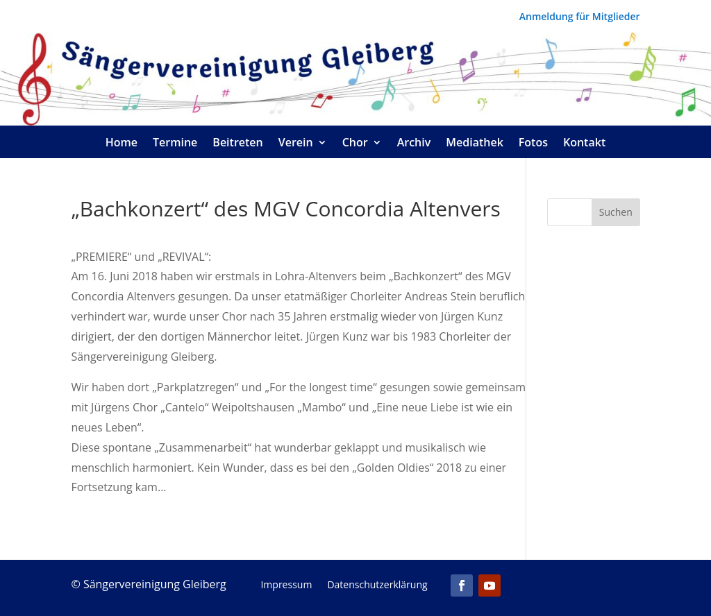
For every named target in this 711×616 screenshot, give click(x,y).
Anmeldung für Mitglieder (579, 17)
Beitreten (237, 143)
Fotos (533, 143)
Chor (355, 143)
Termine (175, 143)
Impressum (286, 585)
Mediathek (474, 143)
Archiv (414, 143)
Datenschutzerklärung (377, 585)
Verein (295, 143)
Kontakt (584, 143)
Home (121, 143)
